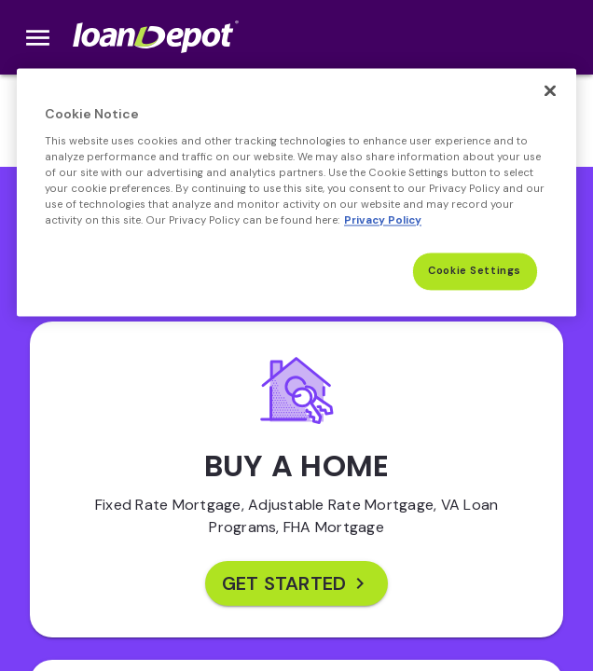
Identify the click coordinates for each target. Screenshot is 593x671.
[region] (296, 192)
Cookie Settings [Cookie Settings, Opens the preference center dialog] (474, 271)
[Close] (550, 90)
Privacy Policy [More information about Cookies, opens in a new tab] (382, 220)
